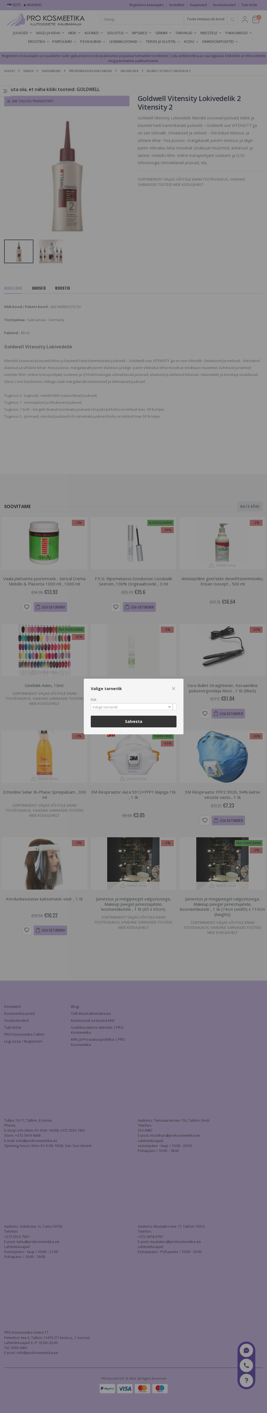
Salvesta (133, 721)
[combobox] (134, 706)
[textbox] (132, 707)
